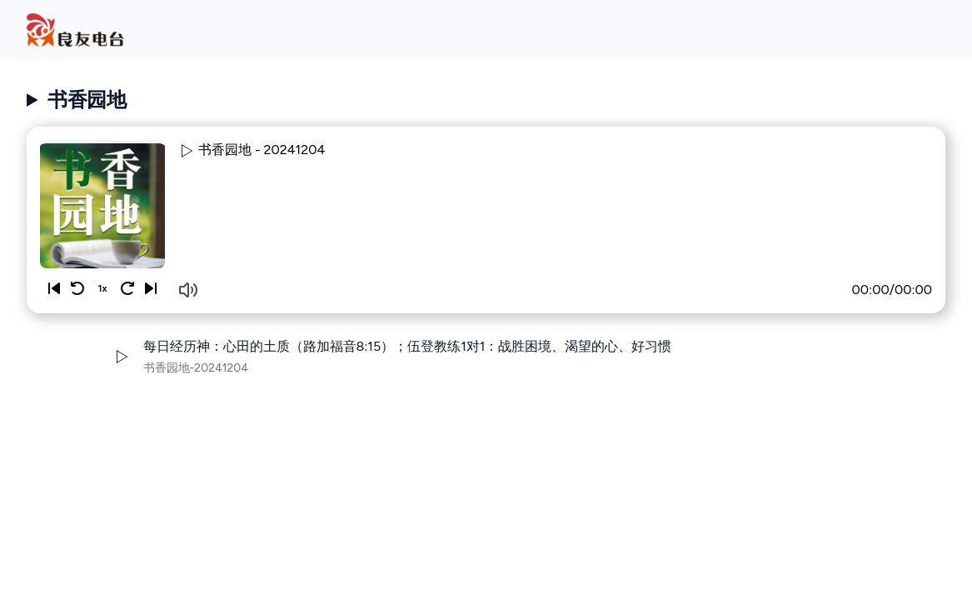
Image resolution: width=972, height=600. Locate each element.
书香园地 (86, 100)
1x (102, 288)
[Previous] (54, 288)
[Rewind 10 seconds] (77, 288)
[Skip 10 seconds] (127, 288)
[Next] (151, 288)
